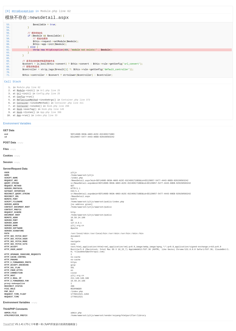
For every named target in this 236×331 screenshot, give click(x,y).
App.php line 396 (50, 112)
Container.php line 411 (69, 103)
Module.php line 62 (55, 11)
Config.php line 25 (48, 93)
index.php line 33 (46, 115)
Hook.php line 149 (53, 109)
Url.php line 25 (50, 90)
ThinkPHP (8, 324)
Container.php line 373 (75, 100)
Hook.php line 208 (58, 106)
